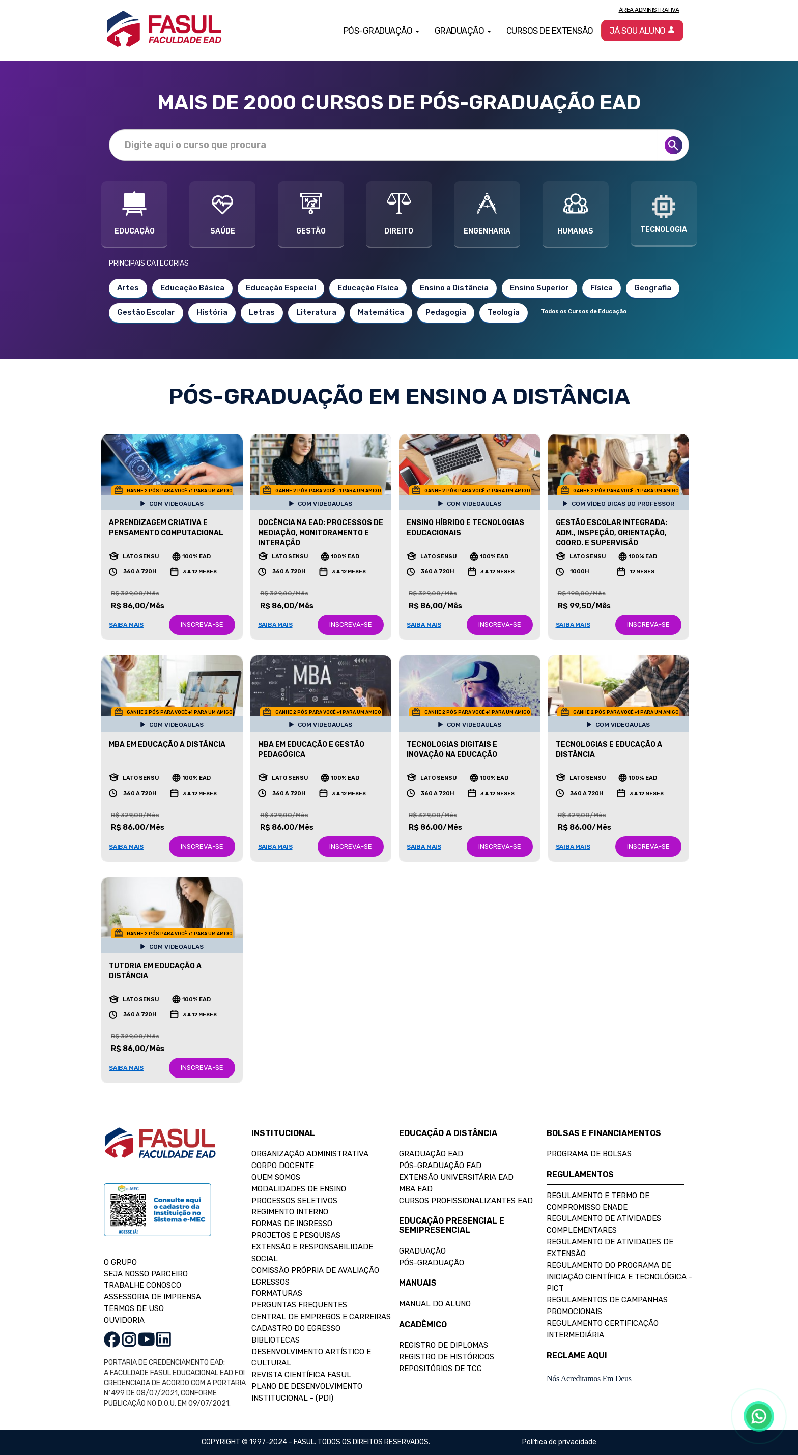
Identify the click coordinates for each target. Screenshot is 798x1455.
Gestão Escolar (146, 312)
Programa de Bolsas (589, 1153)
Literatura (316, 312)
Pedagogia (445, 312)
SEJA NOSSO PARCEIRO (146, 1273)
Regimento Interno (289, 1211)
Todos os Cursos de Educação (583, 311)
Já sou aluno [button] (642, 30)
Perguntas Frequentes (299, 1305)
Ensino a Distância (454, 288)
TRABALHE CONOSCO (142, 1285)
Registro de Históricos (446, 1356)
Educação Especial (281, 288)
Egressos (270, 1282)
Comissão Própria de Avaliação (315, 1270)
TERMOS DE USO (134, 1308)
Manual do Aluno (435, 1303)
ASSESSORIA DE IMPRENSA (152, 1296)
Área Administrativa (649, 9)
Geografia (652, 288)
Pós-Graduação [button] (381, 30)
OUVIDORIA (124, 1320)
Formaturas (276, 1293)
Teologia (504, 312)
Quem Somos (275, 1177)
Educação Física (367, 288)
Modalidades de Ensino (298, 1189)
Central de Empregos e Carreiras (321, 1316)
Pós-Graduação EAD (440, 1165)
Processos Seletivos (294, 1200)
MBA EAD (416, 1189)
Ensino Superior (539, 288)
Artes (128, 288)
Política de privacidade (559, 1442)
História (211, 312)
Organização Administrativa (309, 1153)
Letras (262, 312)
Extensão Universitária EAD (456, 1177)
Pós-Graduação (431, 1262)
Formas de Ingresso (291, 1223)
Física (601, 288)
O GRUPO (120, 1262)
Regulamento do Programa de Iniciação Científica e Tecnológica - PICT (619, 1277)
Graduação (422, 1251)
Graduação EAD (431, 1153)
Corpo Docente (282, 1165)
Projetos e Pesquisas (295, 1235)
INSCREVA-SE (202, 624)
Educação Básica (192, 288)
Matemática (381, 312)
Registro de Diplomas (443, 1345)
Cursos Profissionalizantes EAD (466, 1200)
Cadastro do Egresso (295, 1328)
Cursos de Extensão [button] (549, 30)
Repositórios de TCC (440, 1368)
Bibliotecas (275, 1340)
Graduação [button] (463, 30)
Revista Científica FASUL (301, 1374)
